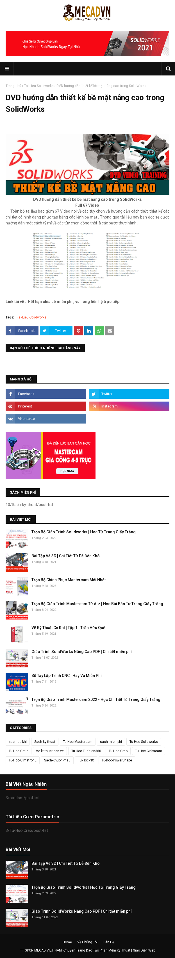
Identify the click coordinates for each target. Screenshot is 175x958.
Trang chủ (13, 86)
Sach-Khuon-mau (57, 760)
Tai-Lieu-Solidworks (39, 86)
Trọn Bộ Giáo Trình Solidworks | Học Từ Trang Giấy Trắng (83, 532)
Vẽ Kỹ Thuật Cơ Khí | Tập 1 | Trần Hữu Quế (68, 627)
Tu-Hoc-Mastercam (77, 742)
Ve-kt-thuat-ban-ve (50, 751)
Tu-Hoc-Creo (118, 751)
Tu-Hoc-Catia (18, 751)
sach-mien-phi (111, 742)
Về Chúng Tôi (87, 942)
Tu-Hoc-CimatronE (23, 760)
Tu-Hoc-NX (86, 760)
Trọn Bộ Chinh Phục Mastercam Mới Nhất (68, 580)
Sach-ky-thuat (44, 742)
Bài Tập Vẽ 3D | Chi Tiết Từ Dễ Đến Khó (65, 556)
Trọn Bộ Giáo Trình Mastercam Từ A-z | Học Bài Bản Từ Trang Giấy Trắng (97, 603)
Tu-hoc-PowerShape (117, 760)
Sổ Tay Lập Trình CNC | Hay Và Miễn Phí (66, 675)
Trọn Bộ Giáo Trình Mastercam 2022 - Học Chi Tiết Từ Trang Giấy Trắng (95, 699)
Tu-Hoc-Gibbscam (148, 751)
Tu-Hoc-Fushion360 (86, 751)
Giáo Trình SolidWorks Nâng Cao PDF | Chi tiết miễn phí (81, 651)
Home (67, 942)
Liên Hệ (108, 942)
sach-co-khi (18, 742)
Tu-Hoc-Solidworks (143, 742)
